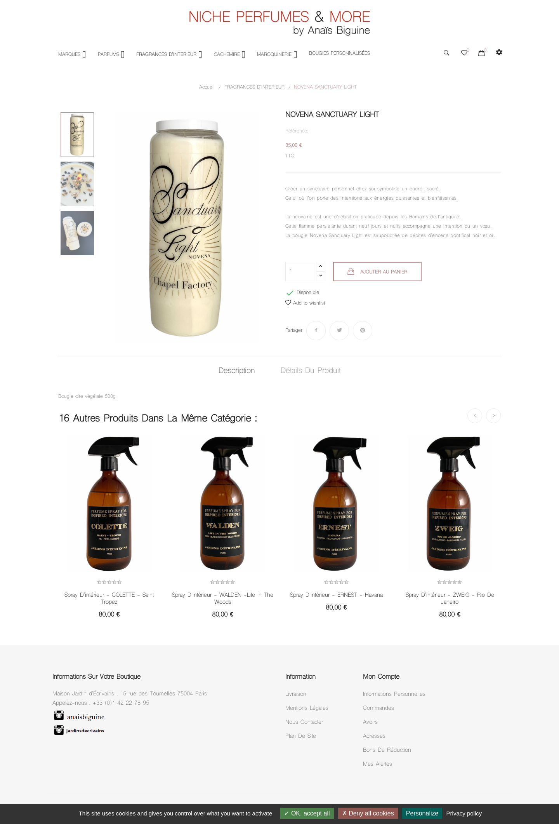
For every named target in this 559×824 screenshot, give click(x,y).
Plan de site (300, 736)
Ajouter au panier (382, 272)
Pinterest (362, 330)
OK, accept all (307, 813)
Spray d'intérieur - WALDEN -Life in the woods (222, 599)
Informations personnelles (394, 694)
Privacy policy (464, 813)
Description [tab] (237, 371)
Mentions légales (306, 708)
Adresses (374, 736)
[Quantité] (300, 271)
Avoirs (370, 722)
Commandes (378, 708)
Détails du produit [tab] (310, 371)
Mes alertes (377, 764)
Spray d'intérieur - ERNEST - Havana (336, 595)
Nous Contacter (304, 722)
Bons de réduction (387, 750)
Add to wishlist (305, 303)
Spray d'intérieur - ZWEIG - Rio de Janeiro (450, 599)
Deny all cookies (368, 813)
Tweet (339, 330)
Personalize (422, 813)
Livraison (295, 694)
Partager (316, 330)
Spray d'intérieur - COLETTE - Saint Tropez (109, 599)
